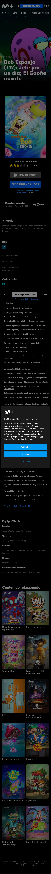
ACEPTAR (26, 454)
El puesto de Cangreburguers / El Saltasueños (23, 495)
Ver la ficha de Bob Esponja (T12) (17, 506)
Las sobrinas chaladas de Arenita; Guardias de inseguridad (23, 363)
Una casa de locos (35, 627)
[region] (25, 437)
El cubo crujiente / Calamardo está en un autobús (25, 330)
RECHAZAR (25, 447)
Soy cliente (25, 175)
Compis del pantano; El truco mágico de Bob (22, 343)
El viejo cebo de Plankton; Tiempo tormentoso (23, 338)
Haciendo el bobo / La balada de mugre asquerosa (25, 317)
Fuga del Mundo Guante (14, 491)
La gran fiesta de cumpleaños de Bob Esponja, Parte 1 (26, 398)
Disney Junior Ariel (11, 759)
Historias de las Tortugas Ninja (9, 843)
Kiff (4, 715)
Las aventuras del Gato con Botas (35, 672)
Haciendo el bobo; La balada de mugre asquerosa (25, 321)
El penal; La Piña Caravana (15, 351)
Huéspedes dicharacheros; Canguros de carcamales (26, 393)
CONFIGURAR (25, 462)
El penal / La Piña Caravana (15, 347)
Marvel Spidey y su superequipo (11, 628)
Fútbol (24, 12)
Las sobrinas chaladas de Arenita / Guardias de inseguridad (24, 357)
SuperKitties (8, 671)
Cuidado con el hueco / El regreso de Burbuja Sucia (26, 382)
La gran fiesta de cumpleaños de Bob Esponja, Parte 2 (26, 405)
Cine (15, 12)
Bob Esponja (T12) (25, 294)
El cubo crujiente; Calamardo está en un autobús (25, 325)
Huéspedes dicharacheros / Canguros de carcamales (21, 387)
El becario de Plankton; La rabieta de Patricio (23, 476)
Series (5, 12)
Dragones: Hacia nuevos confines (34, 716)
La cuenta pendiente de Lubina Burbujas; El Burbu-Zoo (25, 485)
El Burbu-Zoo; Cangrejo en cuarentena (20, 471)
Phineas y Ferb (33, 759)
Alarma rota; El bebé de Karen (17, 369)
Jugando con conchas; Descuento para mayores (24, 373)
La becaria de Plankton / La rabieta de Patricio (24, 480)
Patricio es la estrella (12, 800)
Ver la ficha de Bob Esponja (26, 299)
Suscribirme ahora (31, 6)
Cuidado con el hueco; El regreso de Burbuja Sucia (25, 378)
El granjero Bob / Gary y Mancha (18, 308)
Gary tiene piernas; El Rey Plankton (19, 334)
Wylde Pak (31, 800)
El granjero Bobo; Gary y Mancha (18, 312)
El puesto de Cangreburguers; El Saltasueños (23, 500)
